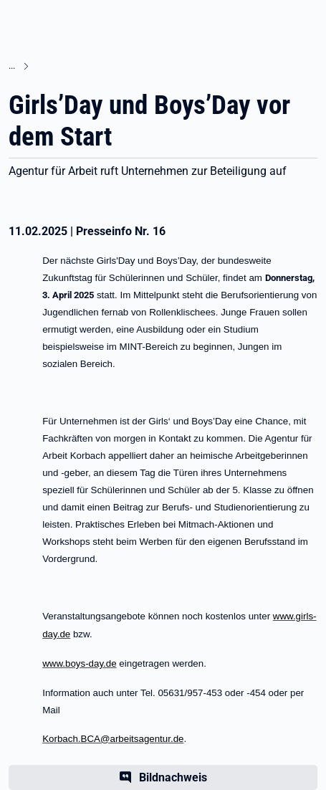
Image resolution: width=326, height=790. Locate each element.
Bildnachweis (173, 777)
